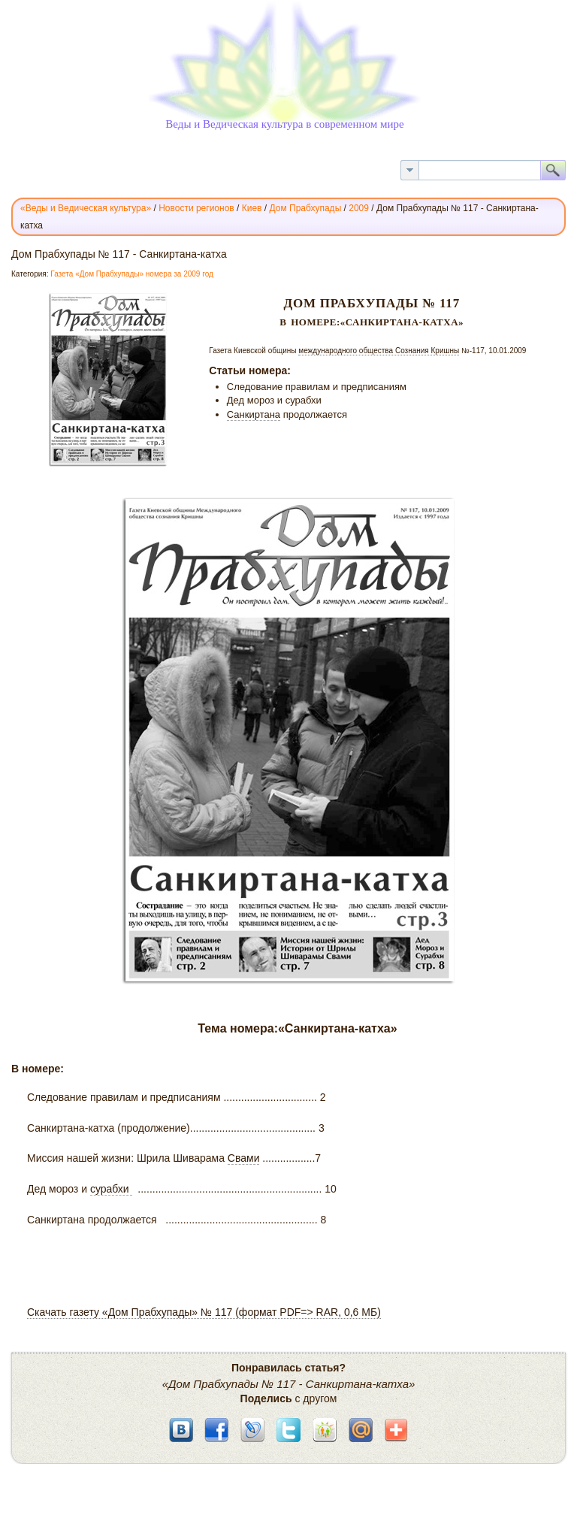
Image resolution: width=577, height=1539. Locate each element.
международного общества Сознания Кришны (378, 350)
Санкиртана (253, 414)
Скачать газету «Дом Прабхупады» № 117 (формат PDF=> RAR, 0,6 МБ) (204, 1312)
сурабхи (111, 1189)
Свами (244, 1158)
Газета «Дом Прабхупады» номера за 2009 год (131, 274)
